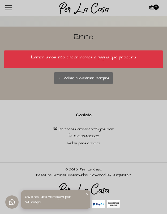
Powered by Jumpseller (110, 175)
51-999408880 (83, 136)
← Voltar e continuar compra (83, 78)
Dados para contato (83, 143)
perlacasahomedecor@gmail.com (83, 129)
